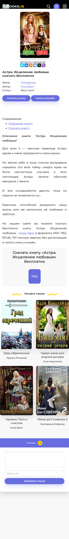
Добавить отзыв (34, 481)
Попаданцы (28, 82)
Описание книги (20, 123)
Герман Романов (16, 357)
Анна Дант (27, 86)
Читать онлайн (45, 98)
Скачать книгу (16, 98)
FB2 (35, 276)
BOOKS (15, 6)
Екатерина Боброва (53, 424)
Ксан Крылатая (52, 361)
